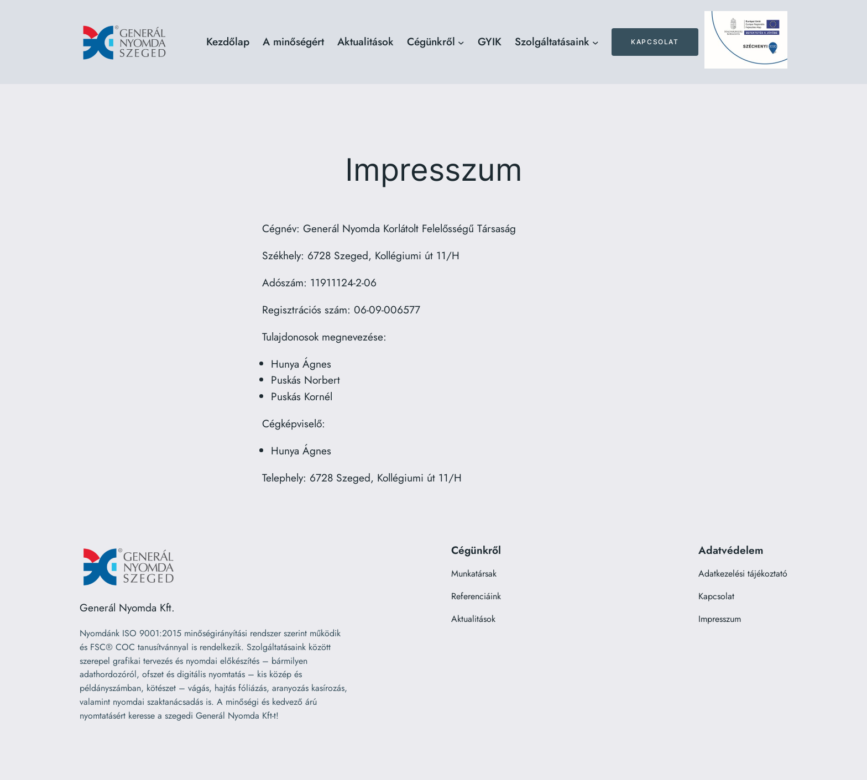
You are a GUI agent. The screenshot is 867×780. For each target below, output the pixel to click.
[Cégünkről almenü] (461, 42)
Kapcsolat (654, 42)
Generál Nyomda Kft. (127, 607)
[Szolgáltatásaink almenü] (595, 42)
